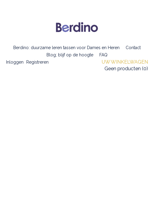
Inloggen (15, 62)
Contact (133, 47)
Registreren (37, 62)
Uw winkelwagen (125, 62)
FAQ (103, 54)
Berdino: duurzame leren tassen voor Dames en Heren (66, 47)
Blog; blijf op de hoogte (70, 54)
